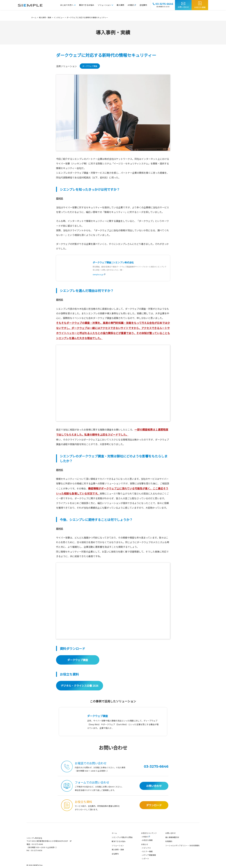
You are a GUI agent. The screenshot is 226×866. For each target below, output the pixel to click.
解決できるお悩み (86, 5)
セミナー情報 (147, 858)
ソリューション (104, 5)
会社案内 (143, 5)
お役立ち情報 (200, 7)
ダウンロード (154, 812)
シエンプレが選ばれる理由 (122, 844)
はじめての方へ (66, 5)
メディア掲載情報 (149, 862)
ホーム (114, 840)
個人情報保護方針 (172, 844)
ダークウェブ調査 (89, 66)
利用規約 (168, 848)
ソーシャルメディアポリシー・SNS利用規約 (182, 852)
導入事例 (120, 5)
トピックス (146, 855)
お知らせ (144, 851)
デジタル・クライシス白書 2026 (79, 691)
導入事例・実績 (118, 856)
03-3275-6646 (37, 851)
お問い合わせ (183, 7)
